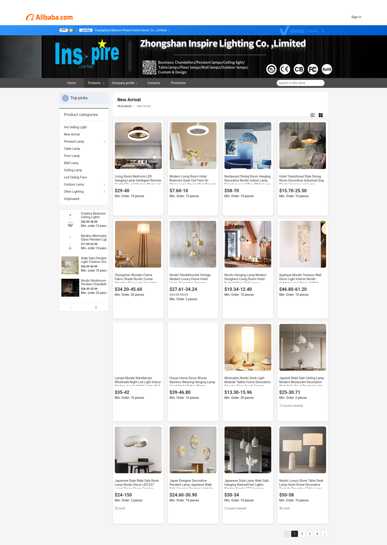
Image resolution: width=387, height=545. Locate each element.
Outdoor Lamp (74, 184)
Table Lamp (72, 148)
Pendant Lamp (74, 141)
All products (125, 106)
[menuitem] (84, 127)
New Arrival (72, 134)
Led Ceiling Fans (75, 177)
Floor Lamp (72, 156)
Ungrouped (71, 199)
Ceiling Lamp (73, 170)
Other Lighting (74, 191)
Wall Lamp (71, 163)
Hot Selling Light (75, 127)
